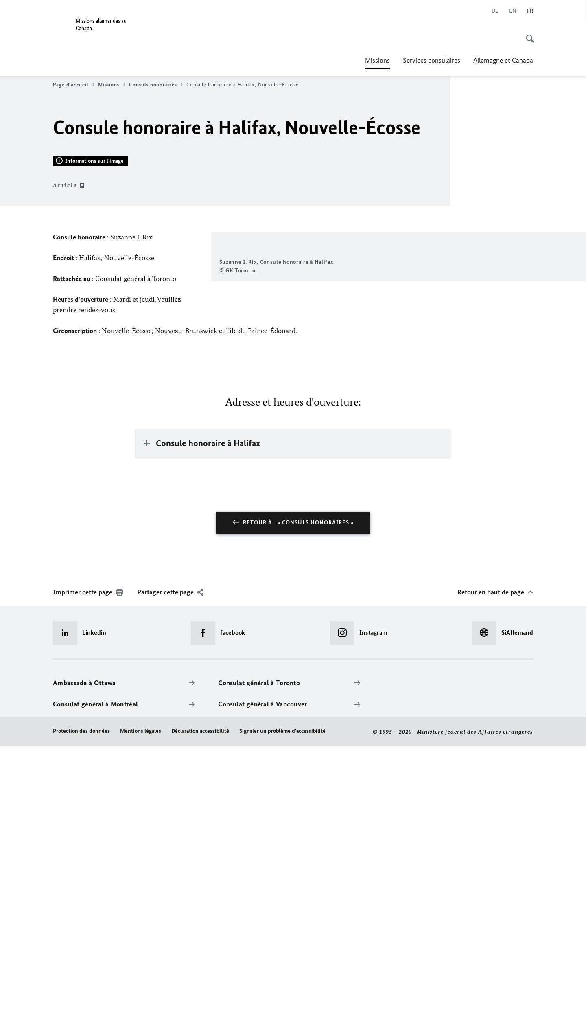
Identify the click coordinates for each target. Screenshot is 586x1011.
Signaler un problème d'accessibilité (282, 995)
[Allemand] (495, 11)
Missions (377, 60)
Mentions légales (140, 995)
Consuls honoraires (156, 84)
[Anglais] (512, 11)
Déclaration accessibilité (200, 995)
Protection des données (81, 995)
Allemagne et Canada (503, 60)
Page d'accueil (73, 84)
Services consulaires (431, 60)
